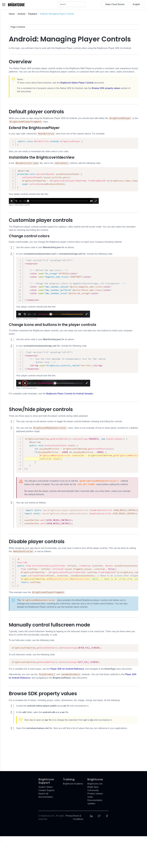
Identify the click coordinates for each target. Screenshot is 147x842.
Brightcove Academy (73, 789)
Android (21, 14)
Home (12, 14)
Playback (32, 14)
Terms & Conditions (78, 823)
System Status (45, 793)
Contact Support (46, 796)
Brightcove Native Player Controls (76, 83)
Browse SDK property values (106, 88)
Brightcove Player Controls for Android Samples (69, 396)
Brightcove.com (95, 789)
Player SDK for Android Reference (67, 675)
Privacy (69, 821)
